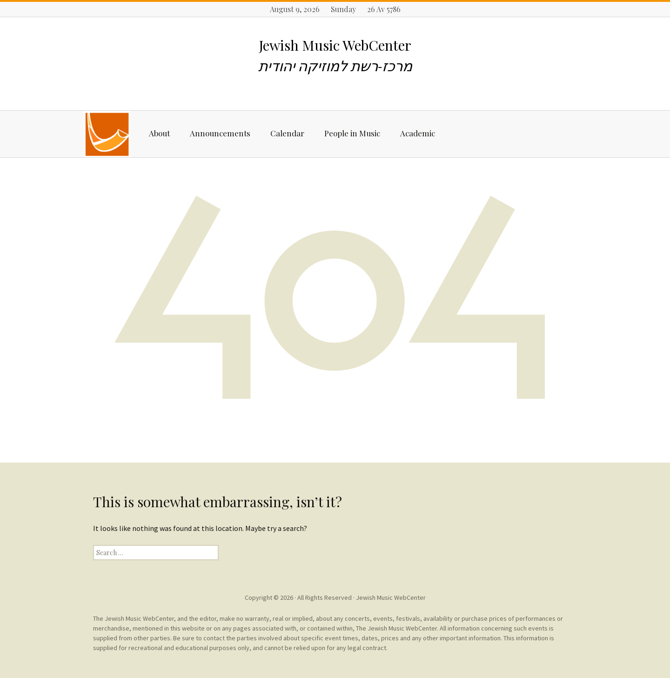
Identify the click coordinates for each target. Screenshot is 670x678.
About (159, 133)
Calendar (287, 133)
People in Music (352, 133)
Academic (417, 133)
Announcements (220, 133)
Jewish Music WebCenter (391, 597)
